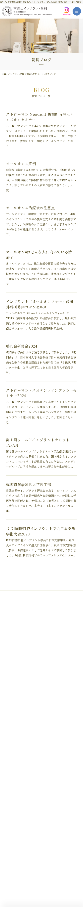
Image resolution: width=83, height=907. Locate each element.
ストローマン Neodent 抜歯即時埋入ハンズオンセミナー (40, 116)
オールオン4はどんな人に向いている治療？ (39, 254)
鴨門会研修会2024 (21, 346)
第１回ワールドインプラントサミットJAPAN (38, 442)
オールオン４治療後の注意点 (30, 207)
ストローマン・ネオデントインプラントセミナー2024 (41, 392)
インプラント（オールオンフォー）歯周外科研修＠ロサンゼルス (39, 304)
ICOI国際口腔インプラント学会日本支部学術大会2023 (40, 531)
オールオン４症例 (21, 163)
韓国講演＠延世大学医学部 (28, 484)
